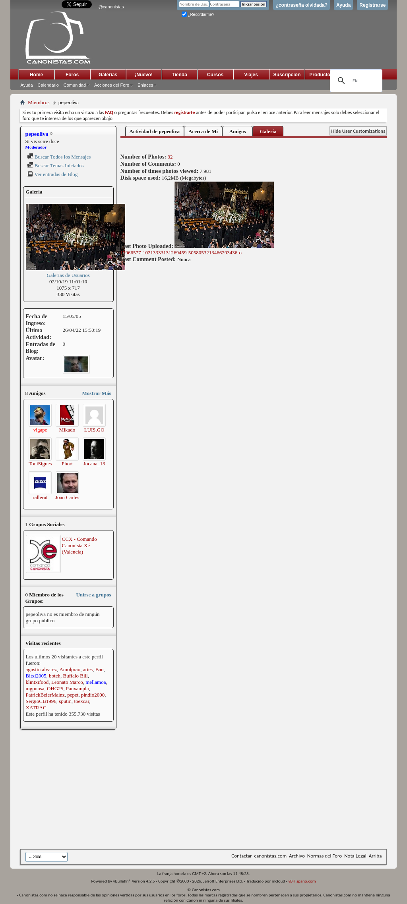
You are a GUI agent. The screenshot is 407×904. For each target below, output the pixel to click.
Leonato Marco (67, 682)
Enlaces (145, 85)
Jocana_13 (94, 464)
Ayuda (343, 5)
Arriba (375, 856)
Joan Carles (67, 497)
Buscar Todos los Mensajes (59, 157)
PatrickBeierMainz (45, 695)
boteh (54, 676)
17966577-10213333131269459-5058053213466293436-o (197, 249)
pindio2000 (93, 695)
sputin (65, 701)
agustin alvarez (41, 669)
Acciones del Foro (111, 85)
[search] (355, 80)
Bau (99, 669)
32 (170, 157)
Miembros (39, 102)
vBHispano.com (302, 881)
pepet (72, 695)
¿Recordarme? (198, 14)
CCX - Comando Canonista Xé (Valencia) (79, 545)
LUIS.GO (94, 430)
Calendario (48, 85)
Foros (72, 74)
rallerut (40, 497)
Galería (268, 131)
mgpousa (35, 688)
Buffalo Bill (75, 676)
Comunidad (75, 85)
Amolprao (69, 669)
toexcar (81, 701)
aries (88, 669)
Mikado (67, 430)
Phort (67, 464)
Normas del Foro (324, 856)
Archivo (297, 856)
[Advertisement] (213, 790)
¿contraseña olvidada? (301, 5)
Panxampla (77, 688)
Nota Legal (355, 856)
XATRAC (36, 707)
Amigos (237, 131)
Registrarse (372, 5)
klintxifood (37, 682)
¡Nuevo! (144, 74)
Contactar (241, 856)
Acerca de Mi (203, 131)
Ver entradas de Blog (52, 174)
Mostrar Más (96, 393)
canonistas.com (270, 856)
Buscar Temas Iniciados (55, 165)
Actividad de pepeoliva (155, 131)
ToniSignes (40, 464)
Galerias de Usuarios (68, 275)
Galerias (108, 74)
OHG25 (55, 688)
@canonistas (111, 6)
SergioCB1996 (41, 701)
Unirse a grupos (93, 595)
